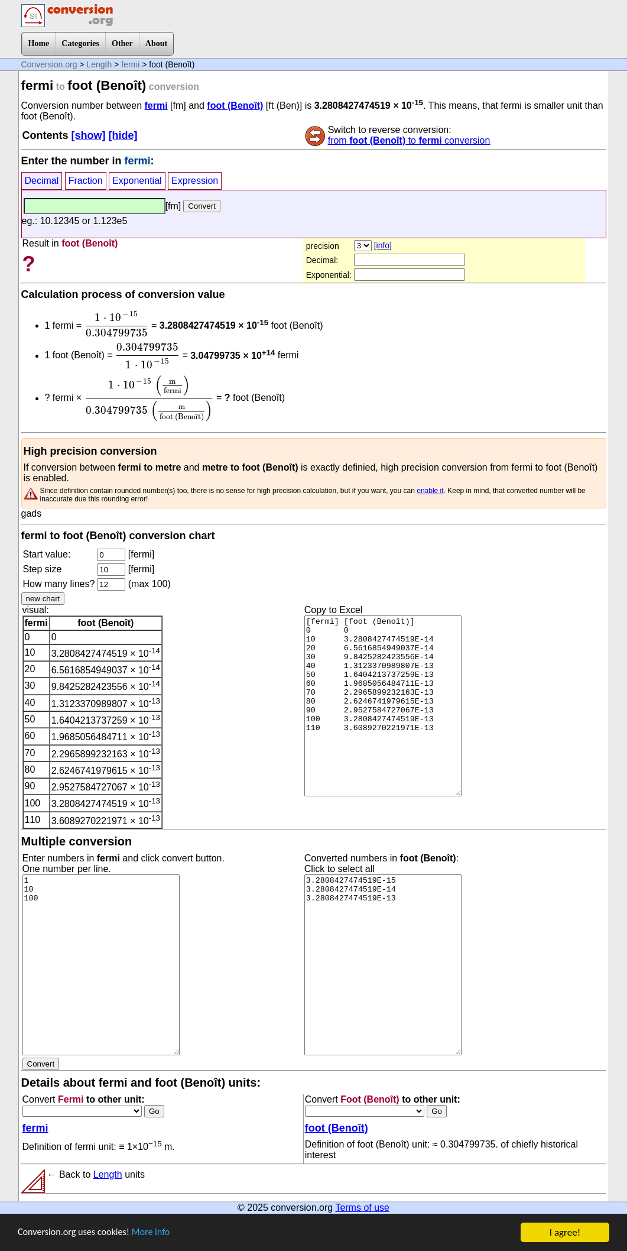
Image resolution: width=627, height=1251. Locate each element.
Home (39, 43)
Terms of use (362, 1208)
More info (158, 1233)
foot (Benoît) (235, 106)
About (156, 43)
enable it (430, 491)
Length (99, 64)
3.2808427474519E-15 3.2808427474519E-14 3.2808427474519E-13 (383, 964)
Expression (194, 181)
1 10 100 (101, 964)
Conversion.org (49, 64)
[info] (383, 245)
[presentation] (117, 324)
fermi (130, 64)
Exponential (137, 181)
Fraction (86, 181)
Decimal (42, 181)
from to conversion (409, 140)
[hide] (123, 135)
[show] (89, 135)
